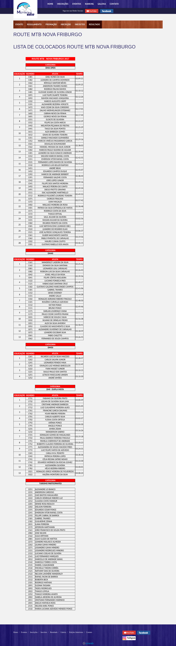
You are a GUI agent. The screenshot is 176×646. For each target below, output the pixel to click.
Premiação (51, 24)
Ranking (89, 4)
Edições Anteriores (76, 632)
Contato (114, 4)
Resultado (94, 24)
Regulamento (34, 24)
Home (50, 4)
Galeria (102, 4)
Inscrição (66, 24)
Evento (19, 24)
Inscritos (80, 24)
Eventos (76, 4)
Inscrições (62, 4)
